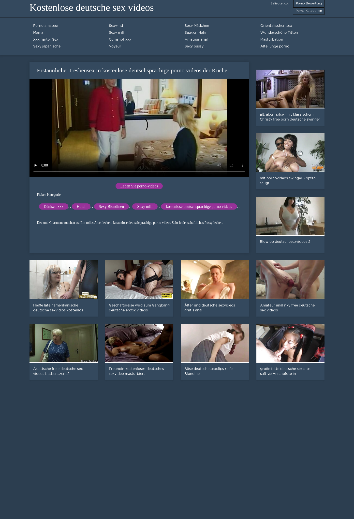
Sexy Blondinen (111, 206)
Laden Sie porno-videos (139, 186)
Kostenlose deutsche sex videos (92, 7)
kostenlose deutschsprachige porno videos (199, 206)
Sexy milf (145, 206)
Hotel (81, 206)
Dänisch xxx (53, 206)
